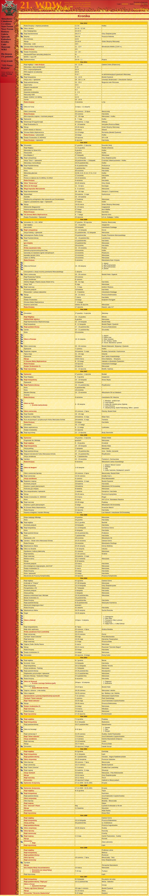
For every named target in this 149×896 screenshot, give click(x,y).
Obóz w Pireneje (30, 339)
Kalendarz (6, 39)
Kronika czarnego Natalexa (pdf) (44, 683)
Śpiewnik (5, 36)
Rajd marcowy (29, 709)
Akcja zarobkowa (30, 478)
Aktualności (6, 18)
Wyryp (26, 359)
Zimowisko (28, 780)
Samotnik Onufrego (39, 886)
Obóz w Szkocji (29, 620)
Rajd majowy (29, 803)
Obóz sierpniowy (30, 759)
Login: (123, 4)
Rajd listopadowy (30, 380)
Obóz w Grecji (29, 884)
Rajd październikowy (31, 327)
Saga (34, 843)
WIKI (4, 49)
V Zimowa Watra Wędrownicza (35, 361)
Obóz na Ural (29, 403)
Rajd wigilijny (29, 443)
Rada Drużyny (29, 114)
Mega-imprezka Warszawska (34, 189)
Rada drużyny (29, 49)
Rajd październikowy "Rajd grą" (35, 881)
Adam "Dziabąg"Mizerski (7, 75)
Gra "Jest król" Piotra (32, 806)
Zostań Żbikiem (140, 9)
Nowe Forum (7, 29)
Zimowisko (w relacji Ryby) (42, 870)
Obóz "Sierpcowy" (31, 183)
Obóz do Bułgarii (30, 467)
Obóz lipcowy (29, 831)
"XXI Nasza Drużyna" (6, 66)
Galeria (4, 34)
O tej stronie (7, 61)
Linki (3, 44)
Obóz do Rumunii (30, 681)
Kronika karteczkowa (39, 405)
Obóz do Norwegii (30, 186)
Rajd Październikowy (31, 385)
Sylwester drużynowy (32, 783)
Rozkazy (5, 31)
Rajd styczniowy (30, 369)
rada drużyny (39, 64)
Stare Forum (7, 26)
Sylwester (27, 374)
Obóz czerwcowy (30, 411)
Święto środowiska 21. (32, 706)
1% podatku (7, 56)
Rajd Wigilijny (29, 317)
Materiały (5, 47)
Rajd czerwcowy (30, 833)
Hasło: (136, 4)
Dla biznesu (6, 54)
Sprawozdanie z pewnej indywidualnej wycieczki (42, 696)
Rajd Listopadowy (30, 230)
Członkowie (6, 21)
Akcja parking (29, 823)
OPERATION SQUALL (32, 319)
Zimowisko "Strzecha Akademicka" (37, 893)
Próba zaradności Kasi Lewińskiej (36, 632)
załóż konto (144, 6)
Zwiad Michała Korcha (40, 688)
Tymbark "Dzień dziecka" (33, 698)
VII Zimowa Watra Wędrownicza (35, 214)
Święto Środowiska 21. (32, 366)
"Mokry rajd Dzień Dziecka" (34, 888)
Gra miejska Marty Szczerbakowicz (37, 867)
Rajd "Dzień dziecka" (32, 701)
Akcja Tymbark (29, 773)
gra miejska (28, 243)
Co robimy (6, 24)
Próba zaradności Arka (32, 248)
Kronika (5, 42)
